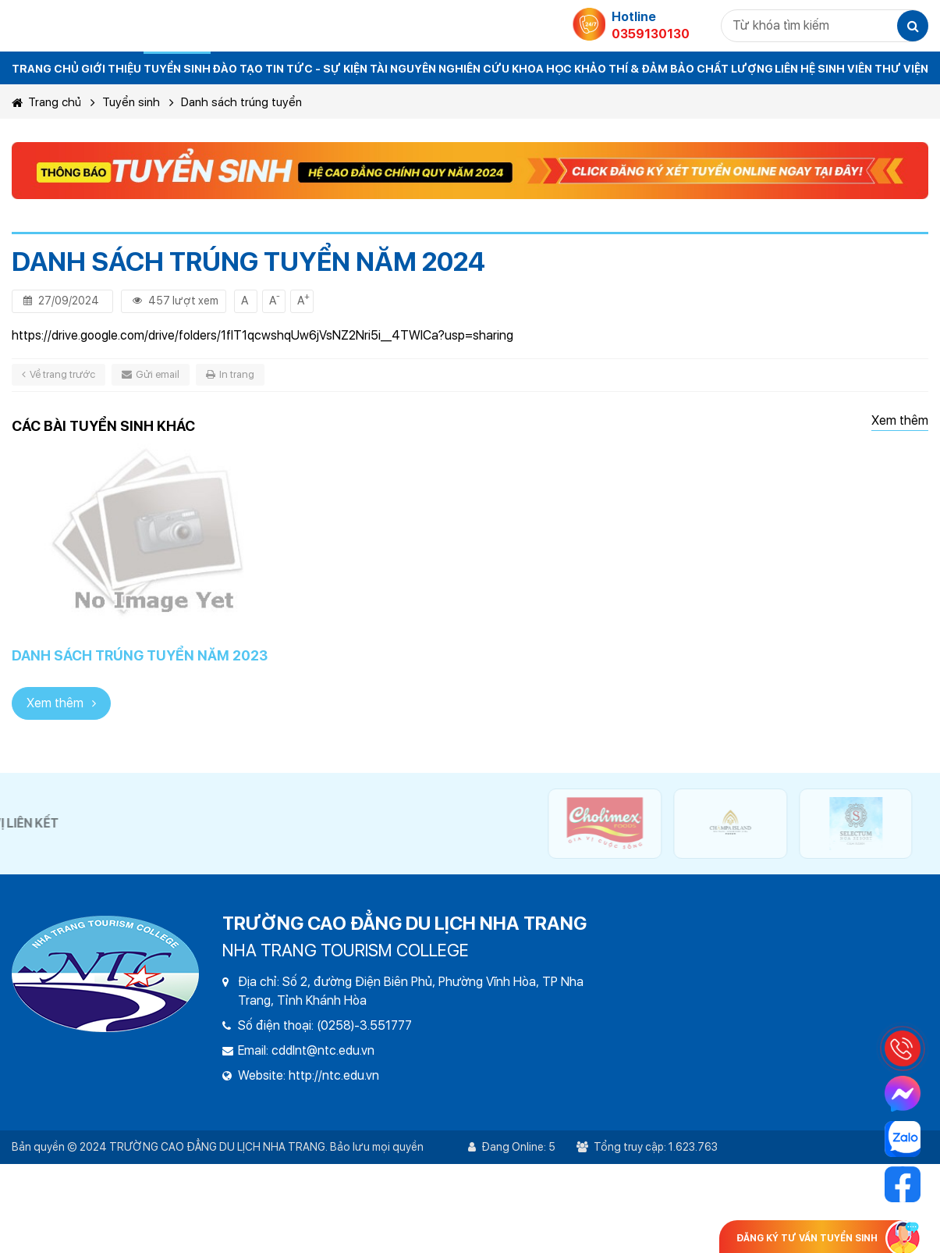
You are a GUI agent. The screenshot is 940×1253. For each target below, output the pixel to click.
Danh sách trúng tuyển (241, 102)
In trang (230, 374)
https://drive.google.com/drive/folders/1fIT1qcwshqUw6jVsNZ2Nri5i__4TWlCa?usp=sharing (262, 335)
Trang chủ (46, 102)
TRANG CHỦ (45, 68)
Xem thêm (899, 420)
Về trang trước (58, 374)
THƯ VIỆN (901, 68)
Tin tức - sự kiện (316, 68)
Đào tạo (237, 68)
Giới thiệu (111, 68)
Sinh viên (845, 68)
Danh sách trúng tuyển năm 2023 (140, 655)
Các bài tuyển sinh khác (103, 426)
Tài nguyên (403, 68)
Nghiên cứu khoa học (505, 68)
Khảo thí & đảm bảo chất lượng (673, 68)
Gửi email (150, 374)
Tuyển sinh (177, 68)
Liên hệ (795, 68)
